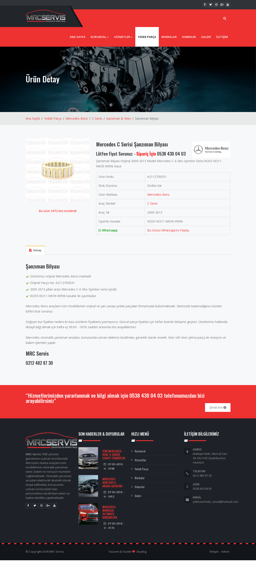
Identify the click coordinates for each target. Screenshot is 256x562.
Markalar (169, 39)
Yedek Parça (147, 39)
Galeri (206, 39)
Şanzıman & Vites (118, 120)
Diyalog (141, 553)
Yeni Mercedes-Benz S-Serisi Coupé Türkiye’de (113, 456)
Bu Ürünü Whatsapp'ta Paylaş (168, 232)
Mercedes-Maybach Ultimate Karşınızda (109, 513)
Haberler (189, 39)
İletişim (222, 39)
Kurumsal (100, 39)
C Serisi (97, 120)
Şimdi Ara (217, 409)
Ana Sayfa (77, 39)
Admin (225, 553)
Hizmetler (123, 39)
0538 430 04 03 (171, 155)
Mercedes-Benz (77, 120)
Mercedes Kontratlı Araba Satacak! (112, 484)
